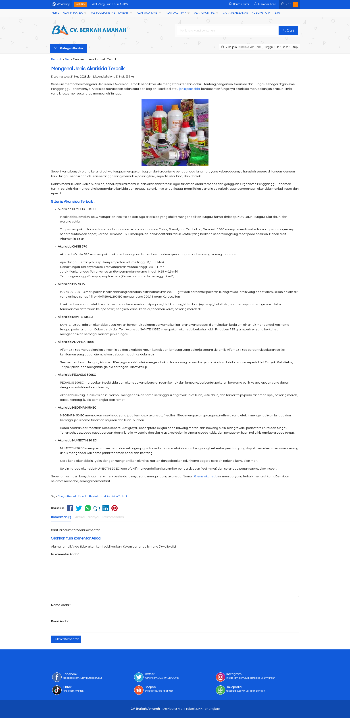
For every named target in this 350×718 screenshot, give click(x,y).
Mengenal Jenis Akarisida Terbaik (88, 68)
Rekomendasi (113, 517)
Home (55, 12)
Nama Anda (60, 605)
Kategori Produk (68, 48)
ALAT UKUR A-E (147, 12)
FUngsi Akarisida (67, 496)
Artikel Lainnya (86, 517)
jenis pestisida (189, 88)
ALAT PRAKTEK (73, 12)
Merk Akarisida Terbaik (113, 496)
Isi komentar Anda (64, 554)
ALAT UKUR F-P (176, 12)
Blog (277, 12)
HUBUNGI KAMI (261, 12)
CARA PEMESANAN (235, 12)
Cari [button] (288, 31)
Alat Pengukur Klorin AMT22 (110, 4)
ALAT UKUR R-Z (204, 12)
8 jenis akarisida (206, 476)
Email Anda (59, 621)
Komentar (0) (61, 517)
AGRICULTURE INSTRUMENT (109, 12)
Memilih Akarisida (89, 496)
